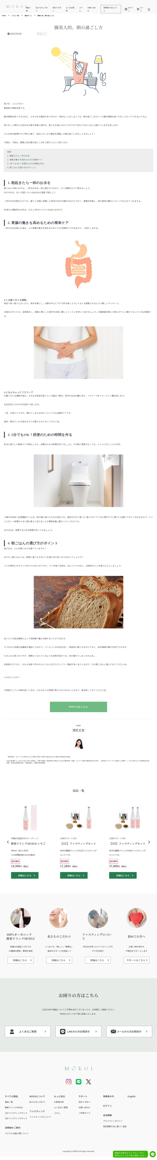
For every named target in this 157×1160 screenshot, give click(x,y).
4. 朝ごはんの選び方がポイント (21, 167)
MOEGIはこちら (80, 706)
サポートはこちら (136, 960)
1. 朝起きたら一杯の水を (18, 155)
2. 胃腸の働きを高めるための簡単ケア (24, 159)
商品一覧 (9, 1101)
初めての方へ (84, 1101)
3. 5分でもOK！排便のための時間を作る (25, 163)
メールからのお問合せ (126, 1031)
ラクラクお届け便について (16, 1133)
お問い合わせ (84, 1107)
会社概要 (107, 1115)
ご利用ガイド (84, 1112)
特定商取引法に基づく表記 (115, 1126)
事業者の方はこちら (110, 9)
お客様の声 (59, 1101)
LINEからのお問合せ (74, 1031)
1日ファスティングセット (16, 1112)
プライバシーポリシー (113, 1120)
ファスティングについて (40, 1116)
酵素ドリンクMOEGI (14, 1107)
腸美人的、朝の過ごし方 (46, 15)
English (132, 1096)
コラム (57, 1112)
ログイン (128, 9)
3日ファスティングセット (16, 1118)
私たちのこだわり (37, 1101)
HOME (4, 15)
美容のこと (28, 15)
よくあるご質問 (22, 1031)
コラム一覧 (15, 15)
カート (140, 9)
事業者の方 (108, 1096)
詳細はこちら (24, 875)
